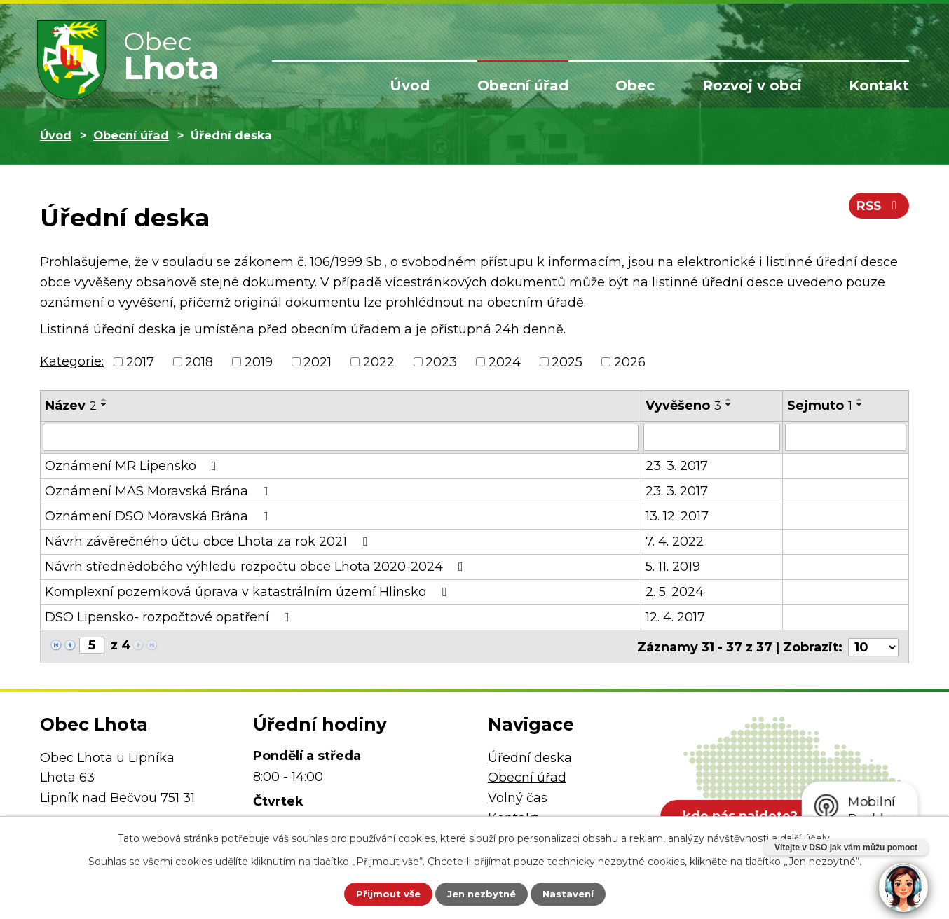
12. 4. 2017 (675, 616)
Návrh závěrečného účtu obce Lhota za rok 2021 (209, 540)
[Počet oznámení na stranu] (873, 645)
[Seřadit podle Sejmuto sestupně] (860, 405)
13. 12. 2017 (677, 515)
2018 (199, 361)
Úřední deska (530, 755)
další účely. (806, 837)
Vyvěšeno (683, 405)
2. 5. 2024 (675, 591)
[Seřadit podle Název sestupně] (104, 405)
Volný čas (517, 795)
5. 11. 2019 (673, 566)
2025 (567, 361)
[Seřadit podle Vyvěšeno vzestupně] (729, 399)
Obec (635, 85)
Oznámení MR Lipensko (133, 465)
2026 (630, 361)
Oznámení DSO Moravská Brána (159, 515)
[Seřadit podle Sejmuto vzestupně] (860, 399)
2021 (317, 361)
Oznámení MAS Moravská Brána (159, 490)
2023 (441, 361)
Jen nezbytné (481, 893)
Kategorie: (72, 361)
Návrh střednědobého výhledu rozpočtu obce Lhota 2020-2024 (257, 566)
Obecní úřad (522, 85)
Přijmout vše (379, 893)
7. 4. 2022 (675, 540)
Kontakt (879, 85)
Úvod (410, 85)
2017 (140, 361)
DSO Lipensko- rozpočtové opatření (170, 616)
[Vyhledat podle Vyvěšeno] (711, 437)
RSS (878, 208)
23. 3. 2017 (677, 465)
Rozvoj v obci (752, 85)
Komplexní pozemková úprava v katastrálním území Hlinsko (248, 591)
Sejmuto (819, 405)
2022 (379, 361)
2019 (259, 361)
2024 (505, 361)
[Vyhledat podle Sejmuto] (845, 437)
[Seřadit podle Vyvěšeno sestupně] (729, 405)
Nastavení (576, 893)
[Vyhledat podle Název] (341, 437)
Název (71, 405)
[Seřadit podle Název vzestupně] (104, 399)
